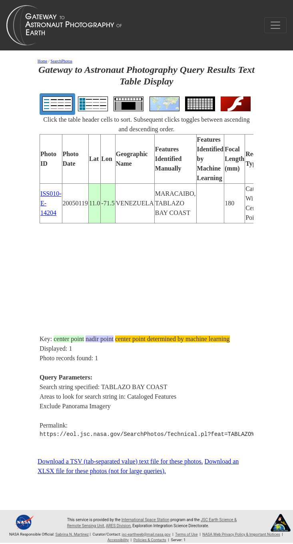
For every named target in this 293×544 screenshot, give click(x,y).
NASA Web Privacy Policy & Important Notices (241, 534)
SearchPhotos (61, 61)
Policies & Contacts (150, 540)
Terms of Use (186, 534)
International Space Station (145, 520)
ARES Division (118, 526)
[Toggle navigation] (275, 25)
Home (42, 61)
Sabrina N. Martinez (72, 534)
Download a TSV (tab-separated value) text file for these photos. (120, 461)
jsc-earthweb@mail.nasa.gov (146, 534)
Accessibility (118, 540)
